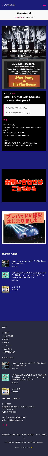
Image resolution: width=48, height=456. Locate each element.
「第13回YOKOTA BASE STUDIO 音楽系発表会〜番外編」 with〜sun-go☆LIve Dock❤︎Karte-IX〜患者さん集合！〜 (29, 275)
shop (5, 342)
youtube (7, 349)
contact (7, 346)
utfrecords (8, 352)
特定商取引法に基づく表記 (11, 435)
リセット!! (16, 287)
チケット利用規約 (28, 435)
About (6, 339)
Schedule (22, 17)
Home (16, 17)
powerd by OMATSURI (24, 447)
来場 (13, 93)
